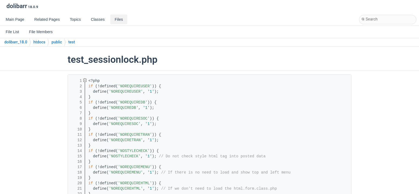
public (57, 42)
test (71, 42)
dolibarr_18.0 (15, 42)
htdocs (39, 42)
